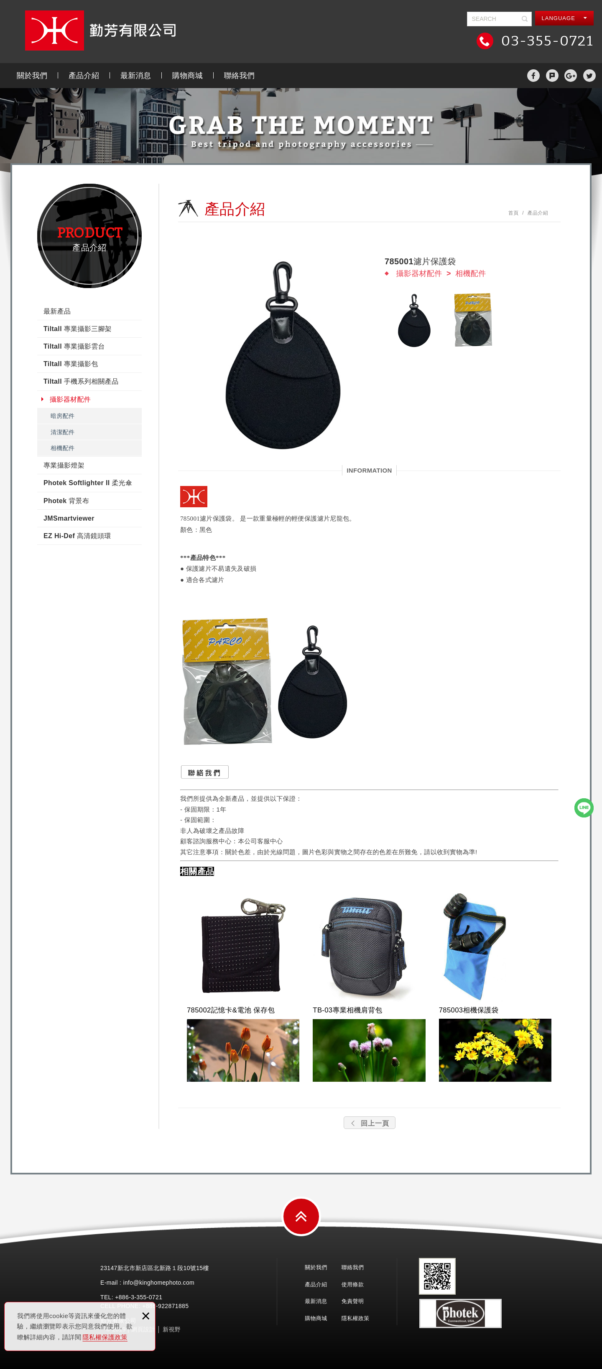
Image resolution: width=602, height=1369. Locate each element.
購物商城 (187, 75)
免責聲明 (353, 1301)
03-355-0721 (545, 40)
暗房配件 (62, 415)
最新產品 (57, 311)
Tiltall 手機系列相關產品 (81, 381)
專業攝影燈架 (63, 465)
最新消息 (135, 75)
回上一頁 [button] (369, 1123)
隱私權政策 (356, 1318)
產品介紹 (84, 75)
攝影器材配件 (70, 399)
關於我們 (32, 75)
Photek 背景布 (66, 500)
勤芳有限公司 (100, 30)
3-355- (140, 1297)
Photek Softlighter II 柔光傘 (87, 482)
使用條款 (353, 1284)
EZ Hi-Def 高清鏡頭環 (77, 535)
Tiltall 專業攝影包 (70, 363)
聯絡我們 (239, 75)
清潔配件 (62, 432)
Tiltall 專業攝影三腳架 (77, 328)
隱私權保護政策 (105, 1337)
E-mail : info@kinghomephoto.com (147, 1282)
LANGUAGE (564, 18)
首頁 (513, 213)
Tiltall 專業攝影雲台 (74, 346)
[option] (275, 353)
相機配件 (62, 448)
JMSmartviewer (68, 518)
